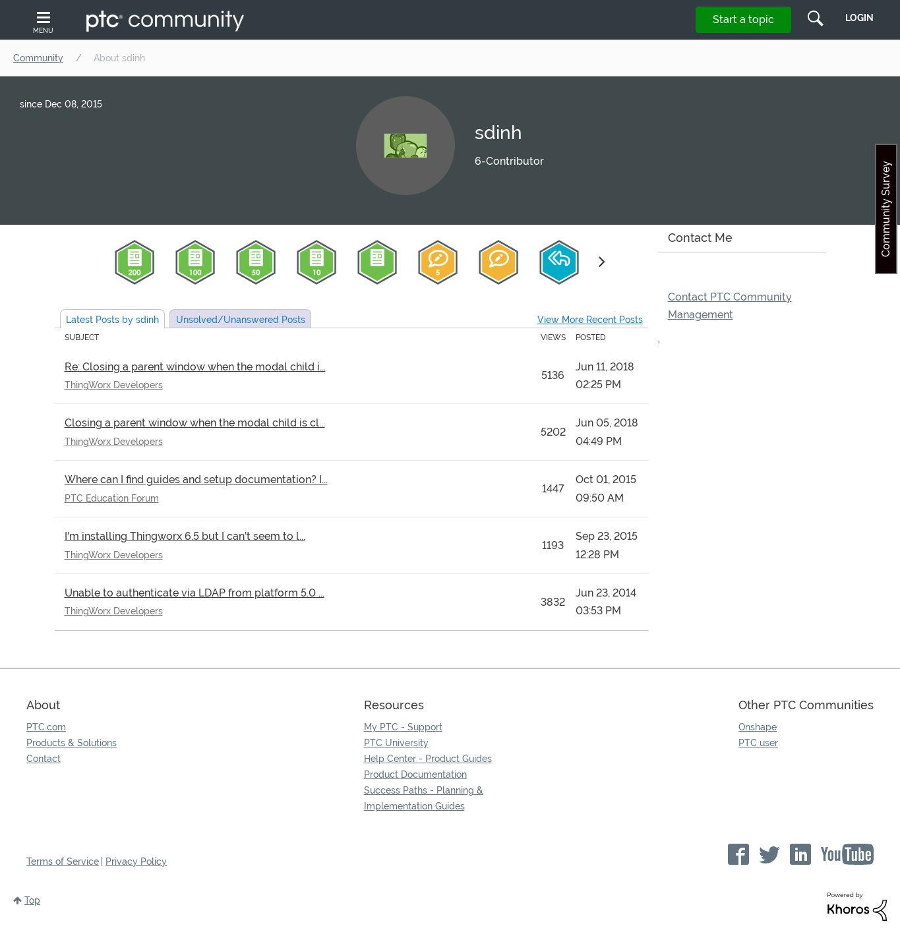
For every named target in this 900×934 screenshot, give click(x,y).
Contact (43, 758)
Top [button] (32, 900)
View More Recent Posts (590, 319)
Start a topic (743, 19)
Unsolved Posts (240, 319)
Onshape (757, 727)
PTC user (758, 743)
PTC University (396, 743)
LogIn (859, 18)
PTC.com (46, 727)
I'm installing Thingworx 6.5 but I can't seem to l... (185, 536)
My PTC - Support (403, 727)
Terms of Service (62, 861)
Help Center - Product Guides (428, 758)
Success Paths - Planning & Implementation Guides (423, 798)
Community (38, 58)
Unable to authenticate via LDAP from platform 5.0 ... (194, 593)
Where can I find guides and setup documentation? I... (196, 479)
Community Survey (886, 209)
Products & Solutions (71, 743)
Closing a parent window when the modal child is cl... (195, 423)
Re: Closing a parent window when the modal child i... (195, 367)
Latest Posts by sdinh (112, 319)
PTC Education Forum (112, 498)
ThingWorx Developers (114, 385)
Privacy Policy (136, 861)
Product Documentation (415, 774)
